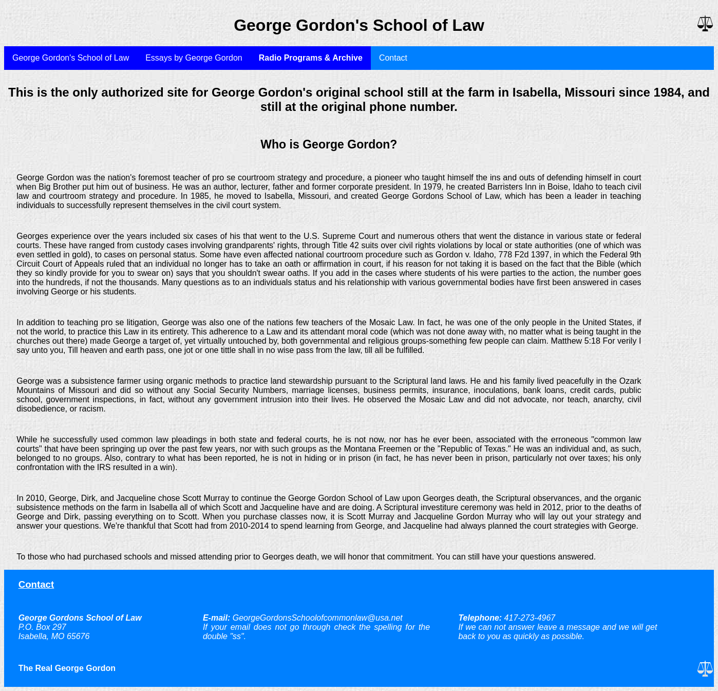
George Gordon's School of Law (70, 57)
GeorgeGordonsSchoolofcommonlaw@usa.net (318, 617)
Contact (393, 57)
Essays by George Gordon (193, 57)
